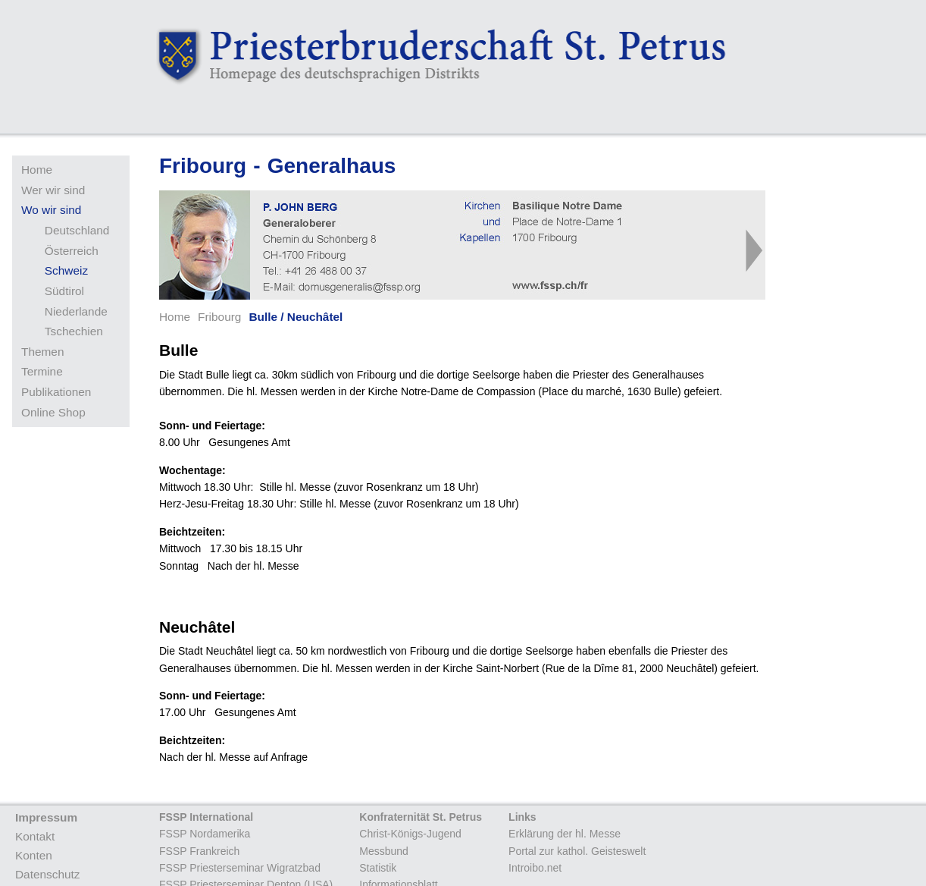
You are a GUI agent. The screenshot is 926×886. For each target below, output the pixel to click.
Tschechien (74, 331)
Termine (42, 371)
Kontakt (35, 836)
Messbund (383, 851)
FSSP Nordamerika (204, 834)
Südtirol (64, 290)
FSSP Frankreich (199, 851)
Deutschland (77, 230)
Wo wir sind (51, 209)
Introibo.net (535, 868)
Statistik (377, 868)
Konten (33, 855)
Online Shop (53, 412)
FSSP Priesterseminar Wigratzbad (240, 868)
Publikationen (56, 391)
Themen (42, 351)
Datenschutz (47, 874)
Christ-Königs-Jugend (410, 834)
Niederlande (76, 311)
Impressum (46, 817)
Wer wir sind (53, 190)
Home (36, 169)
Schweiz (66, 270)
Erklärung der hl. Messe (564, 834)
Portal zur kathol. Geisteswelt (577, 851)
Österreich (72, 250)
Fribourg (219, 316)
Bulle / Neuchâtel (296, 316)
